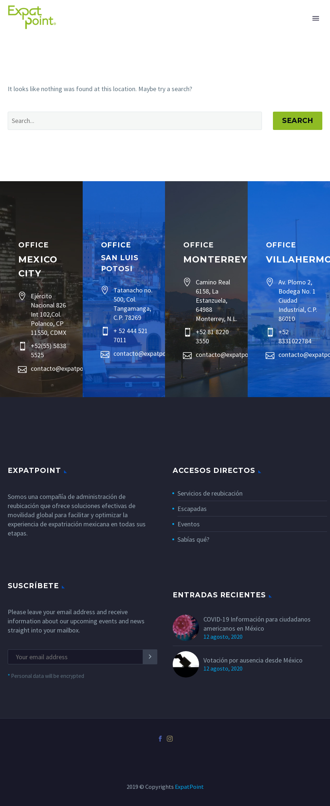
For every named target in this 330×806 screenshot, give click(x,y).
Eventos (188, 524)
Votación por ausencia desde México (253, 660)
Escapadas (192, 508)
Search (297, 120)
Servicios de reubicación (210, 493)
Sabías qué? (193, 539)
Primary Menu (315, 18)
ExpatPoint (189, 787)
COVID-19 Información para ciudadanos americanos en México (257, 624)
